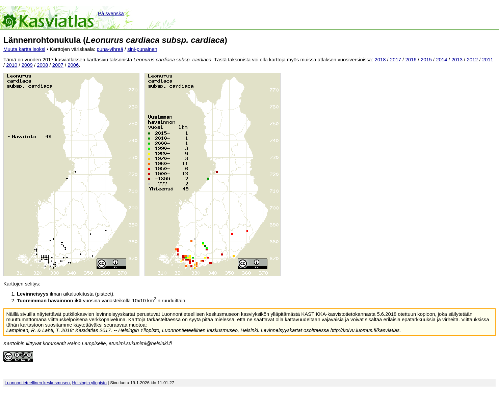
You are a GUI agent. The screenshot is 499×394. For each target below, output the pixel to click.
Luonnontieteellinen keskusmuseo (37, 382)
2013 (457, 59)
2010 (11, 65)
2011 (487, 59)
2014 (441, 59)
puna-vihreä (110, 49)
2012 (472, 59)
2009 (27, 65)
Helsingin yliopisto (89, 382)
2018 (380, 59)
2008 (42, 65)
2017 (395, 59)
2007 (57, 65)
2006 (73, 65)
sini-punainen (142, 49)
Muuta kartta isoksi (24, 49)
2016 (410, 59)
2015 (426, 59)
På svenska (111, 13)
